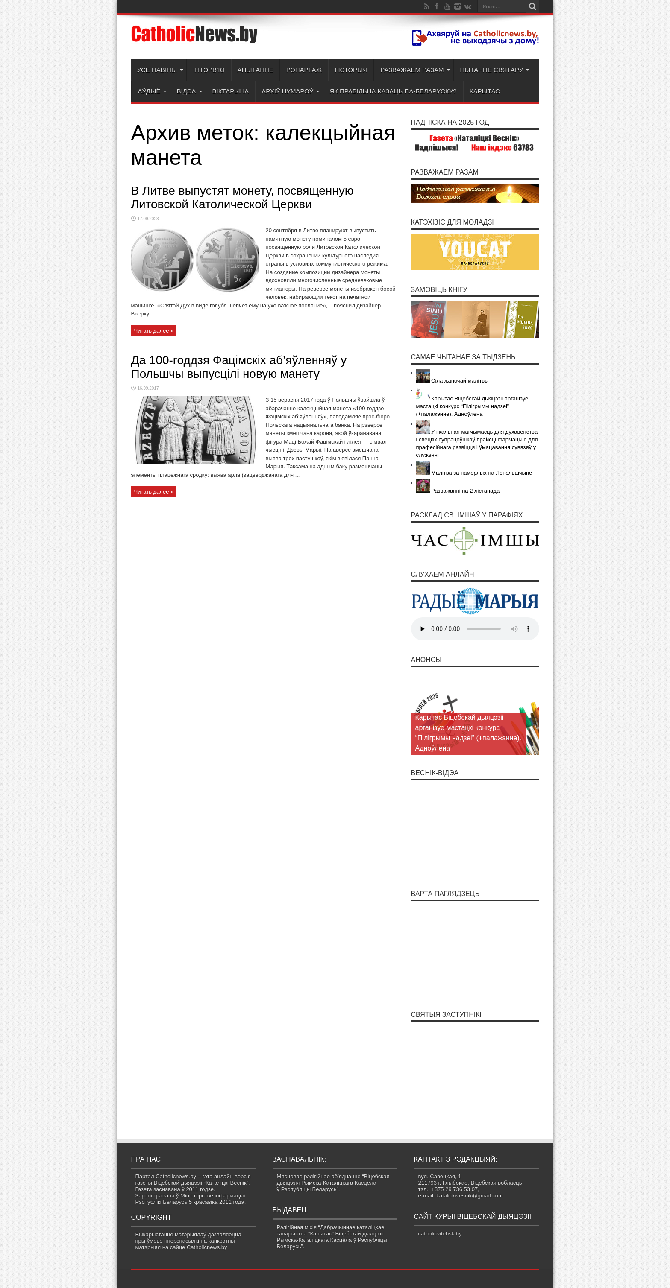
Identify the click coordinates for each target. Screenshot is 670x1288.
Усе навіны (160, 69)
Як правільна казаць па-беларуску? (392, 91)
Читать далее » (154, 330)
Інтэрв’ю (208, 69)
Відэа (189, 91)
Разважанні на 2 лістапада (458, 491)
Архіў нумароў (291, 91)
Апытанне (255, 69)
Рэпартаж (304, 69)
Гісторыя (351, 69)
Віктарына (230, 91)
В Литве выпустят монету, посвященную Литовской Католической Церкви (242, 197)
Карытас (485, 91)
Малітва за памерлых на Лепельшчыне (474, 473)
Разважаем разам (415, 69)
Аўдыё (152, 91)
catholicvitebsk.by (440, 1233)
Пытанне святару (495, 69)
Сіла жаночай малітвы (452, 380)
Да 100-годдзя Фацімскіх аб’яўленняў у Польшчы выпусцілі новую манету (239, 366)
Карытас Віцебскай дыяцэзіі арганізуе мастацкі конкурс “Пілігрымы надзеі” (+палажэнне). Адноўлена (472, 406)
